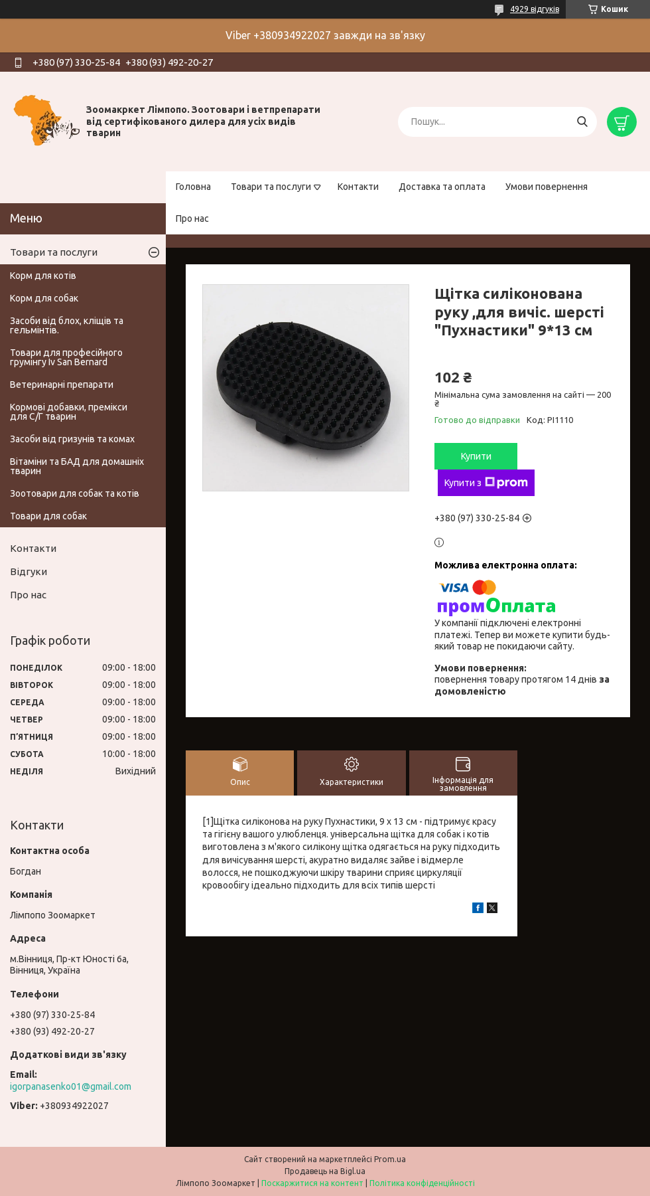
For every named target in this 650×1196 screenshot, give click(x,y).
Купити (476, 456)
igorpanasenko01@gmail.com (70, 1086)
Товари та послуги (271, 186)
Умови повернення (546, 186)
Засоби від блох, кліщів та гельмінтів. (66, 325)
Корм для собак (44, 298)
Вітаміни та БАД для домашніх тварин (77, 466)
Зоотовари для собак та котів (74, 493)
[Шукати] (582, 122)
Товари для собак (48, 516)
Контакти (358, 186)
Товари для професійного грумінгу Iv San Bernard (66, 357)
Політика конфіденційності (422, 1183)
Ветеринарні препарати (61, 384)
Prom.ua (390, 1159)
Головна (193, 186)
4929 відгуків (534, 9)
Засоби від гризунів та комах (72, 439)
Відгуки (28, 571)
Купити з (486, 483)
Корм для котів (43, 275)
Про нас (192, 218)
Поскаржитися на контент (312, 1183)
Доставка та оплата (442, 186)
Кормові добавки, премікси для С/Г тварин (68, 412)
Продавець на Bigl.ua (325, 1171)
